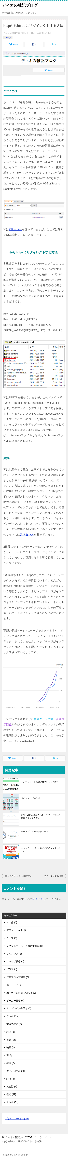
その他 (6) (11, 922)
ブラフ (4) (11, 969)
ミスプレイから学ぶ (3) (18, 1008)
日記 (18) (11, 1039)
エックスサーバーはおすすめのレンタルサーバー (41, 849)
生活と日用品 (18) (15, 1071)
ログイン (37, 899)
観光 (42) (11, 1094)
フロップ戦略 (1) (15, 961)
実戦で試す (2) (14, 1024)
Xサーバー (15, 229)
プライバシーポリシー (17, 1118)
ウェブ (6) (11, 938)
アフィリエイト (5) (16, 930)
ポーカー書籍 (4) (15, 1000)
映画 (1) (10, 1047)
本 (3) (9, 1055)
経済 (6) (10, 1078)
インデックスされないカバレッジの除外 (40, 782)
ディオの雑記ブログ (20, 5)
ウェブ (8, 37)
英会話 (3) (11, 1086)
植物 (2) (10, 1063)
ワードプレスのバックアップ (34, 831)
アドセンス (27, 534)
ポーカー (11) (13, 985)
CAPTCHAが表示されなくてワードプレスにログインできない (41, 816)
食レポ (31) (12, 1102)
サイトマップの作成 (30, 798)
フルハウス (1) (14, 953)
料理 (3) (10, 1032)
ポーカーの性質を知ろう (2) (21, 992)
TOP (19, 1137)
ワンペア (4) (12, 1016)
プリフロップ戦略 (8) (17, 977)
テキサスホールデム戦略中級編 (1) (24, 946)
